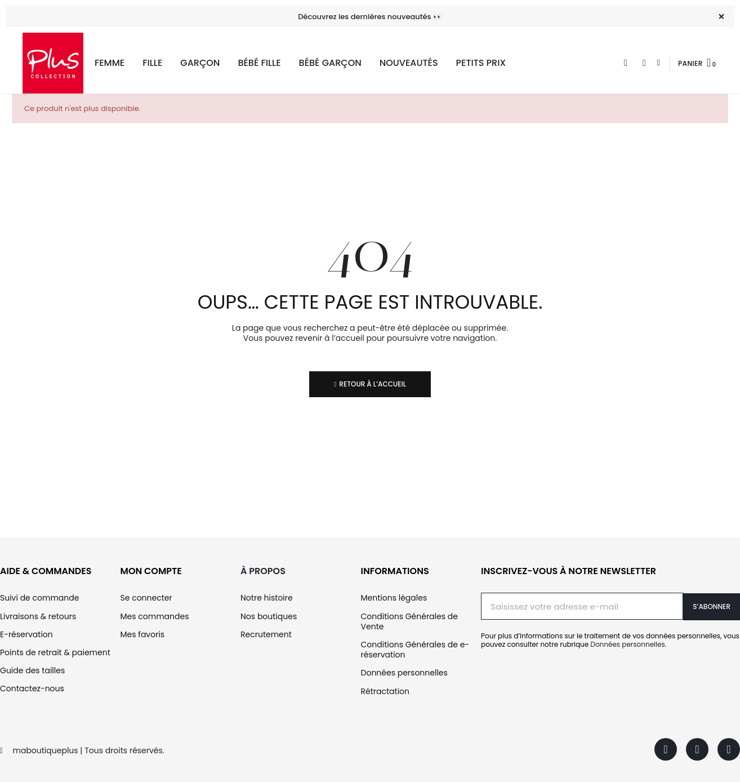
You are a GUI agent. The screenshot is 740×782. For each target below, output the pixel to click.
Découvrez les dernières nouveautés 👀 (370, 16)
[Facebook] (665, 749)
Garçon (200, 63)
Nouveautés (409, 63)
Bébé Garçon (330, 63)
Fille (152, 63)
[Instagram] (697, 749)
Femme (109, 63)
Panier (690, 63)
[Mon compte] (658, 63)
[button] (626, 63)
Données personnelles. (628, 644)
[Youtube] (728, 749)
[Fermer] (721, 16)
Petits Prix (481, 63)
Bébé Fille (259, 63)
